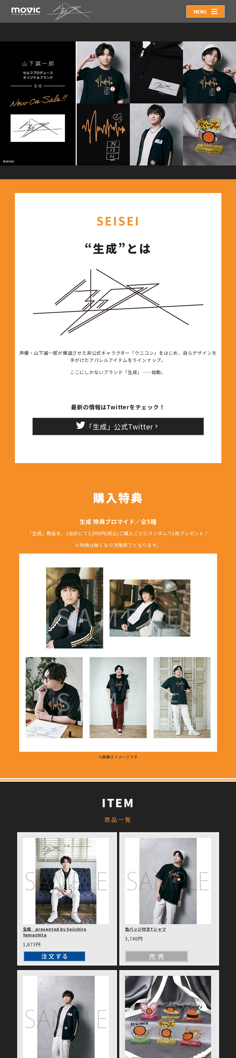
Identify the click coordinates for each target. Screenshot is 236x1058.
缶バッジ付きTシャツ (145, 929)
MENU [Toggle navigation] (200, 11)
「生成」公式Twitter (118, 426)
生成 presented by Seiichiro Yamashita (55, 932)
